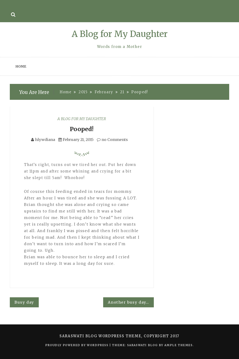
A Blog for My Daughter (120, 34)
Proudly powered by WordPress (77, 345)
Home (20, 66)
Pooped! (82, 129)
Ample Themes (178, 345)
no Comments (112, 139)
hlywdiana (45, 139)
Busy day (24, 302)
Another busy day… (128, 302)
